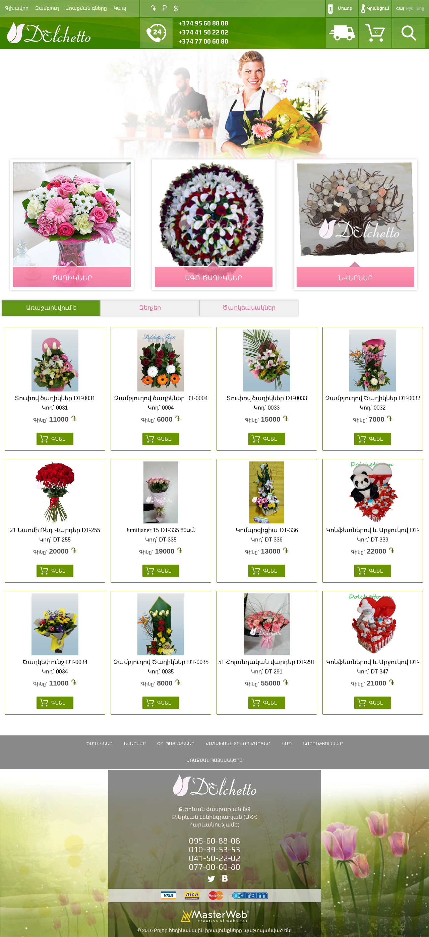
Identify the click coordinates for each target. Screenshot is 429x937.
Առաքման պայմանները (214, 760)
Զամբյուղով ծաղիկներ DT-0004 (160, 398)
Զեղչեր (150, 307)
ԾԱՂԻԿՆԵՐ (72, 278)
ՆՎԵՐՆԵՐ (355, 278)
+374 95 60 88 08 (203, 23)
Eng (420, 8)
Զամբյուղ (47, 8)
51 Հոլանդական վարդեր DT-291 (267, 662)
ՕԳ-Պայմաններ (175, 743)
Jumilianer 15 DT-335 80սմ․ (161, 530)
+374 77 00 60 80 (203, 41)
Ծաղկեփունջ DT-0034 (54, 662)
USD (176, 8)
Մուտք (345, 8)
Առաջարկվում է (51, 307)
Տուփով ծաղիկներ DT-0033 (267, 398)
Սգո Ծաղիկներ (213, 278)
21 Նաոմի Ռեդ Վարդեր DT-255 (55, 530)
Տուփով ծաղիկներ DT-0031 (55, 398)
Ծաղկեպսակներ (249, 307)
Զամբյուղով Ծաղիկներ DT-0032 (372, 398)
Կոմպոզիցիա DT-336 (267, 530)
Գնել (58, 439)
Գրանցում (378, 8)
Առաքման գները (86, 8)
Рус (409, 8)
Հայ (400, 8)
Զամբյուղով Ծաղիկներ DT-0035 (160, 662)
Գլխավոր (16, 8)
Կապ (120, 8)
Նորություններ (323, 743)
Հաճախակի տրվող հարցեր (238, 743)
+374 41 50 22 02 (203, 32)
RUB (164, 8)
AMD (153, 8)
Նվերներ (135, 743)
